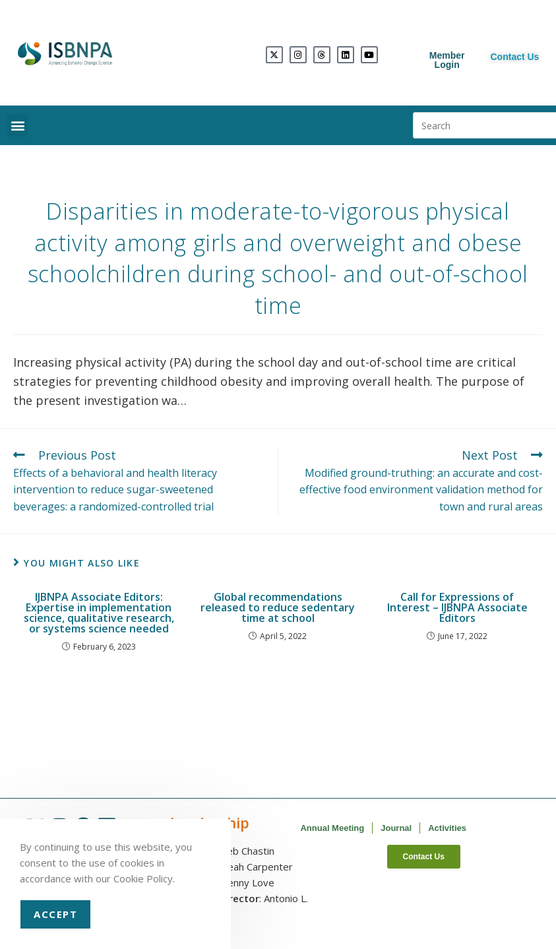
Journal (396, 828)
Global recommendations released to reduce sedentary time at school (278, 607)
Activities (447, 828)
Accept (55, 914)
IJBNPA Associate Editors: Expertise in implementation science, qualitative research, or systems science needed (99, 613)
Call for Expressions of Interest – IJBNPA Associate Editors (457, 607)
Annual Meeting (332, 828)
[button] (17, 126)
